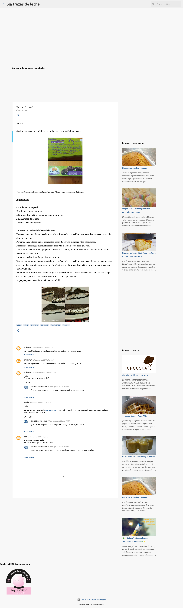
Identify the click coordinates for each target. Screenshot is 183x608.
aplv (19, 325)
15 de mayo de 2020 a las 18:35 (58, 386)
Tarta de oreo (51, 410)
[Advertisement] (24, 514)
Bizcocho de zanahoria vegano (134, 168)
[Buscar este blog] (168, 4)
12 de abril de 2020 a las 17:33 (40, 402)
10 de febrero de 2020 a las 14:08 (44, 372)
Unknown (28, 347)
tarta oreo (55, 325)
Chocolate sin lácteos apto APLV (135, 375)
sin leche (44, 325)
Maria (26, 402)
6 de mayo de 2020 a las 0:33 (38, 437)
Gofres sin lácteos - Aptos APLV (134, 416)
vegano (66, 325)
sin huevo (34, 325)
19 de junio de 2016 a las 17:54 (43, 360)
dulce (26, 325)
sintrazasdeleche (39, 386)
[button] (17, 115)
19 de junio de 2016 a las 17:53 (43, 347)
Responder (29, 355)
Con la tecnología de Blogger (91, 600)
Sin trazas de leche (23, 4)
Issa (25, 437)
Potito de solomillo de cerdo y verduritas (138, 457)
